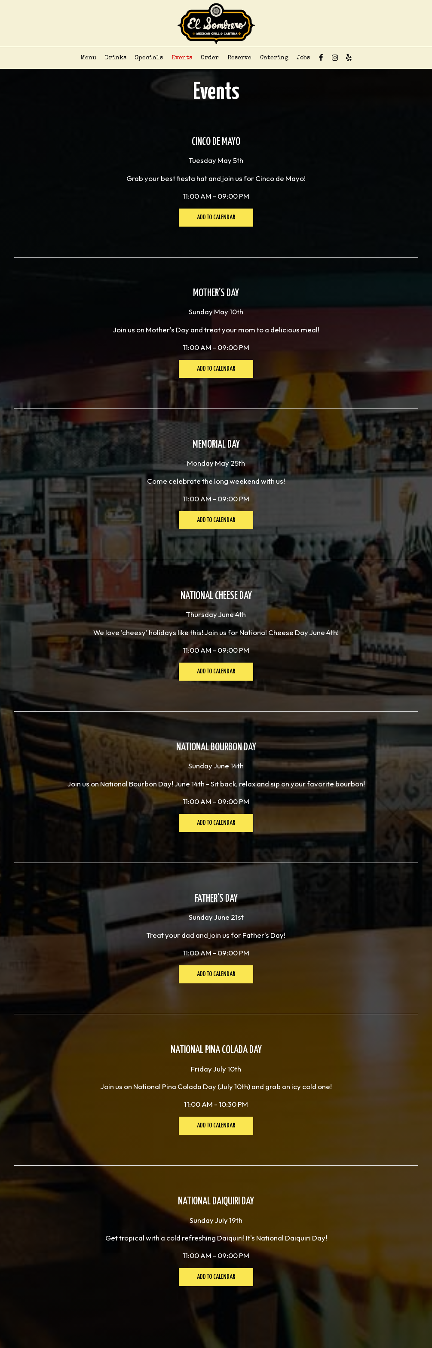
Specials (149, 58)
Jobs (303, 58)
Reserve (239, 58)
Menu (88, 58)
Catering (274, 58)
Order (210, 58)
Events (182, 58)
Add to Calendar (216, 217)
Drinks (115, 58)
